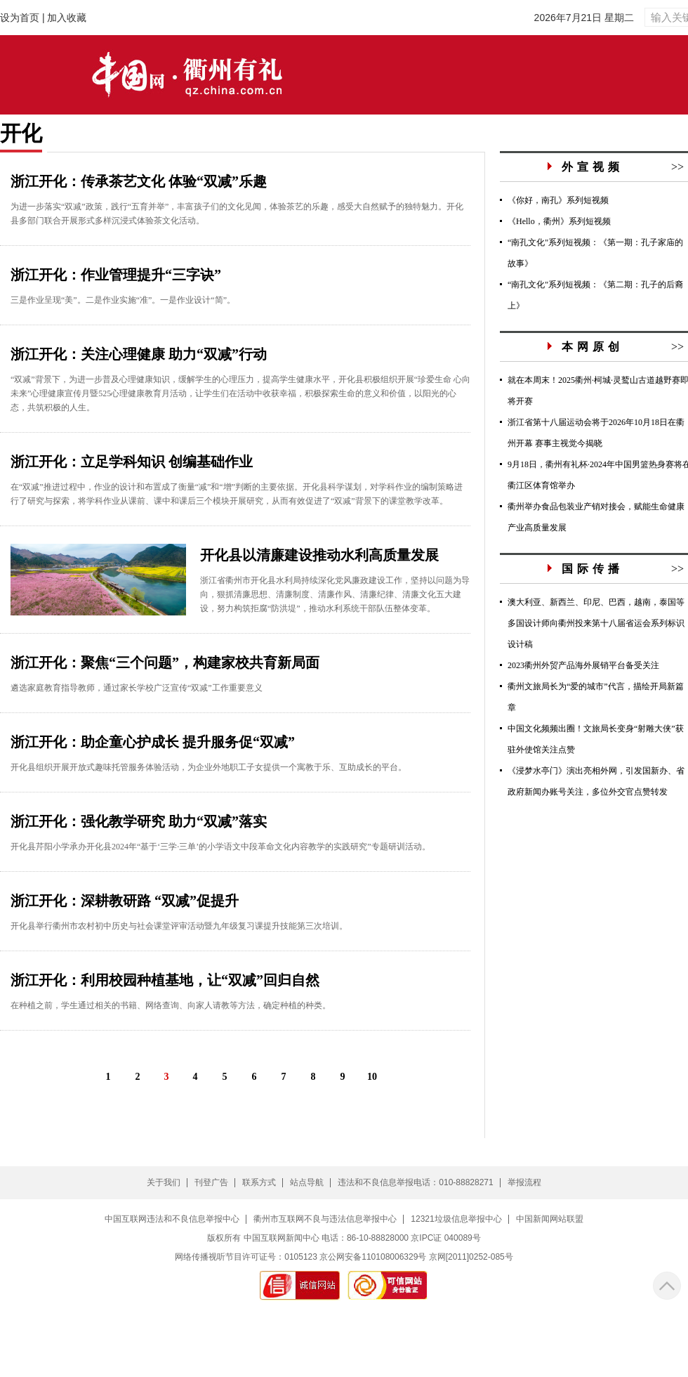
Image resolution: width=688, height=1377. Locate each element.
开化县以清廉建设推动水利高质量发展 (319, 555)
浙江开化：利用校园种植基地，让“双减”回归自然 (165, 980)
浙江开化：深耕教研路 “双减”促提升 (125, 900)
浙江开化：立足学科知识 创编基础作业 (132, 461)
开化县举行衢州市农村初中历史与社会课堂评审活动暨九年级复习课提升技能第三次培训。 (179, 926)
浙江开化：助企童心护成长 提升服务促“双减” (153, 742)
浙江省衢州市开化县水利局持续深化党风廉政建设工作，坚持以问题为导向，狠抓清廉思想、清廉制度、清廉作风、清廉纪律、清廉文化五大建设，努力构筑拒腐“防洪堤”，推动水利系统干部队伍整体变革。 (335, 594)
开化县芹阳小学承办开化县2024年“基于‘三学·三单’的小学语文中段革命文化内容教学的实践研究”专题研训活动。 (220, 846)
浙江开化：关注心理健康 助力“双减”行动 (139, 354)
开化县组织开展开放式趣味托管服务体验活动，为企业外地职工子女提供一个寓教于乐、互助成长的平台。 (208, 767)
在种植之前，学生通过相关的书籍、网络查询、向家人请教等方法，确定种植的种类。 (171, 1005)
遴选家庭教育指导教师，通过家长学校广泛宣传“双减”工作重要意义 (137, 688)
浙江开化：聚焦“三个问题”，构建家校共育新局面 (165, 662)
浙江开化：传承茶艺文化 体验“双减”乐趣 (139, 181)
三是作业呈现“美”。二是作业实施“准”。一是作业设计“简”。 (123, 300)
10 (372, 1076)
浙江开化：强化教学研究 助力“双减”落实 (139, 821)
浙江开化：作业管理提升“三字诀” (116, 274)
